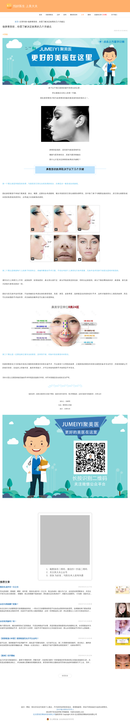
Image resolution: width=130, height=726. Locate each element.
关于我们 (114, 15)
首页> (17, 22)
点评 (58, 15)
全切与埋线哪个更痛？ (9, 604)
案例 (89, 15)
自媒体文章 (101, 15)
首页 (40, 15)
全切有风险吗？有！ (8, 621)
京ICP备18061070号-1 (65, 709)
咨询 (64, 15)
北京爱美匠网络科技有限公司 (44, 714)
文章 (82, 15)
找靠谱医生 (49, 15)
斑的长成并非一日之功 (9, 587)
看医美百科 (73, 15)
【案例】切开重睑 (7, 656)
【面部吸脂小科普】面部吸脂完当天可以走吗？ (19, 638)
